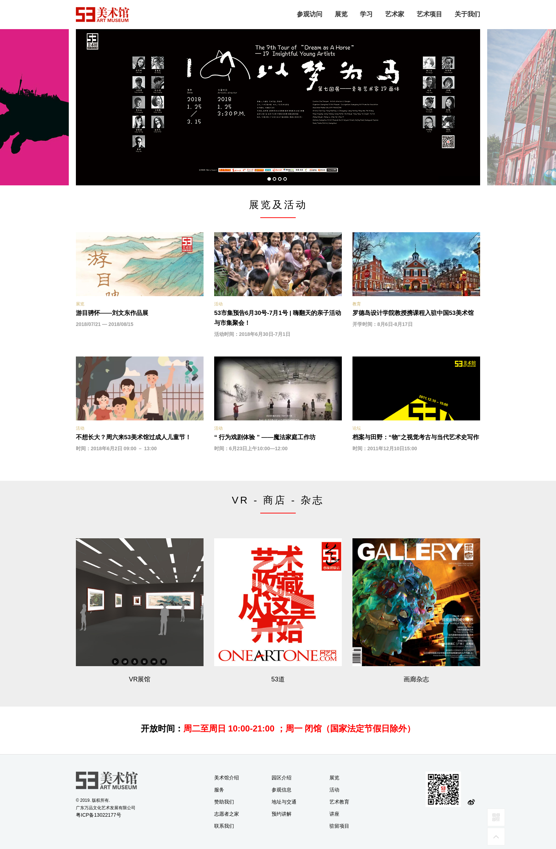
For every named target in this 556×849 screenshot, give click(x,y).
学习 (366, 14)
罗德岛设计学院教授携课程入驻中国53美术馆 (413, 313)
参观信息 (281, 790)
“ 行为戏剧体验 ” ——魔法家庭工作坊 (265, 437)
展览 (341, 14)
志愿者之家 (226, 814)
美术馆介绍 (226, 777)
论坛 (356, 428)
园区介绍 (281, 777)
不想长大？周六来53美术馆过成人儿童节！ (133, 437)
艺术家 (394, 14)
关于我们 (467, 14)
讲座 (334, 814)
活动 (218, 303)
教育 (356, 303)
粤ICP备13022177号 (98, 815)
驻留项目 (339, 826)
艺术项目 (429, 14)
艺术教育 (339, 802)
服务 (219, 790)
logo (103, 14)
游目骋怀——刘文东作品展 (112, 313)
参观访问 (309, 14)
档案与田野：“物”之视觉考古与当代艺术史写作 (415, 437)
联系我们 (224, 826)
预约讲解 (281, 814)
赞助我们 (224, 802)
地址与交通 (284, 802)
